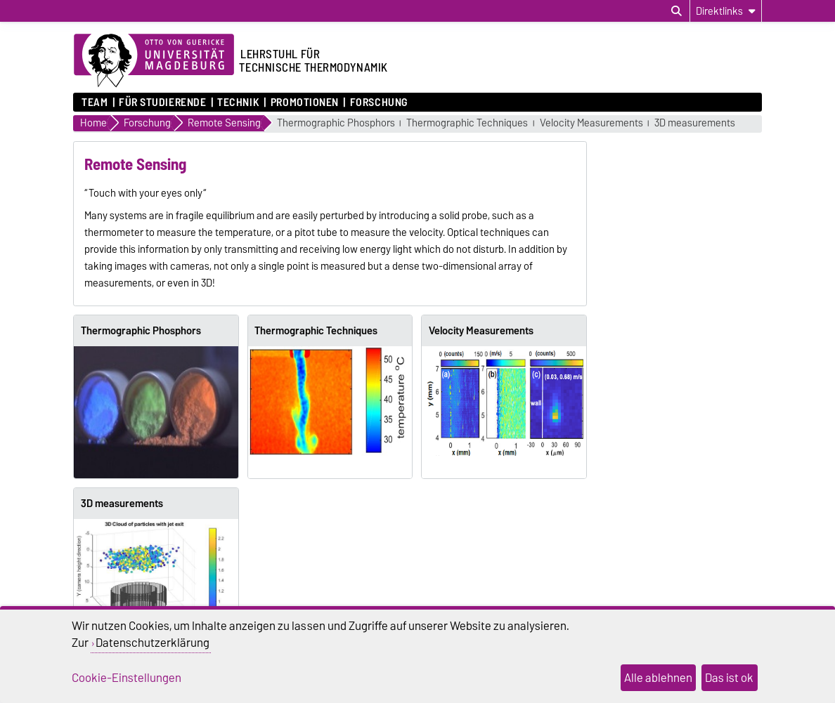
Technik (238, 102)
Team (95, 102)
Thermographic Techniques (467, 123)
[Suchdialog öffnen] (676, 11)
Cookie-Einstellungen (126, 678)
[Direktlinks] (725, 11)
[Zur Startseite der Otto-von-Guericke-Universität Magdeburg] (154, 61)
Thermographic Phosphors (336, 123)
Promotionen (305, 102)
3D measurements (694, 123)
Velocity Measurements (591, 123)
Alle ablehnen (658, 678)
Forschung (379, 102)
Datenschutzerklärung (152, 642)
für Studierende (162, 102)
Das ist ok (729, 678)
